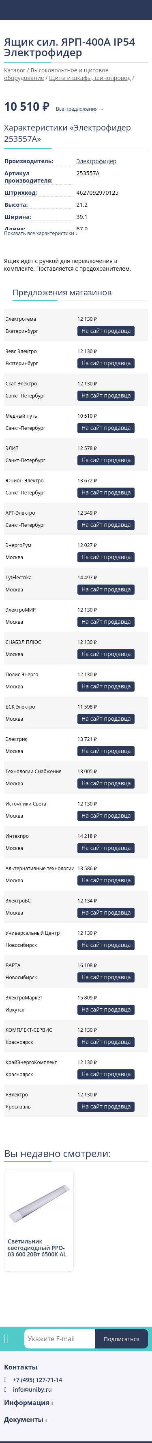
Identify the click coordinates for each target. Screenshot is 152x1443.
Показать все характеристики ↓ (41, 233)
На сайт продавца (106, 330)
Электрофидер (97, 161)
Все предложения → (80, 109)
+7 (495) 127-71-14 (37, 1380)
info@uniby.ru (32, 1389)
